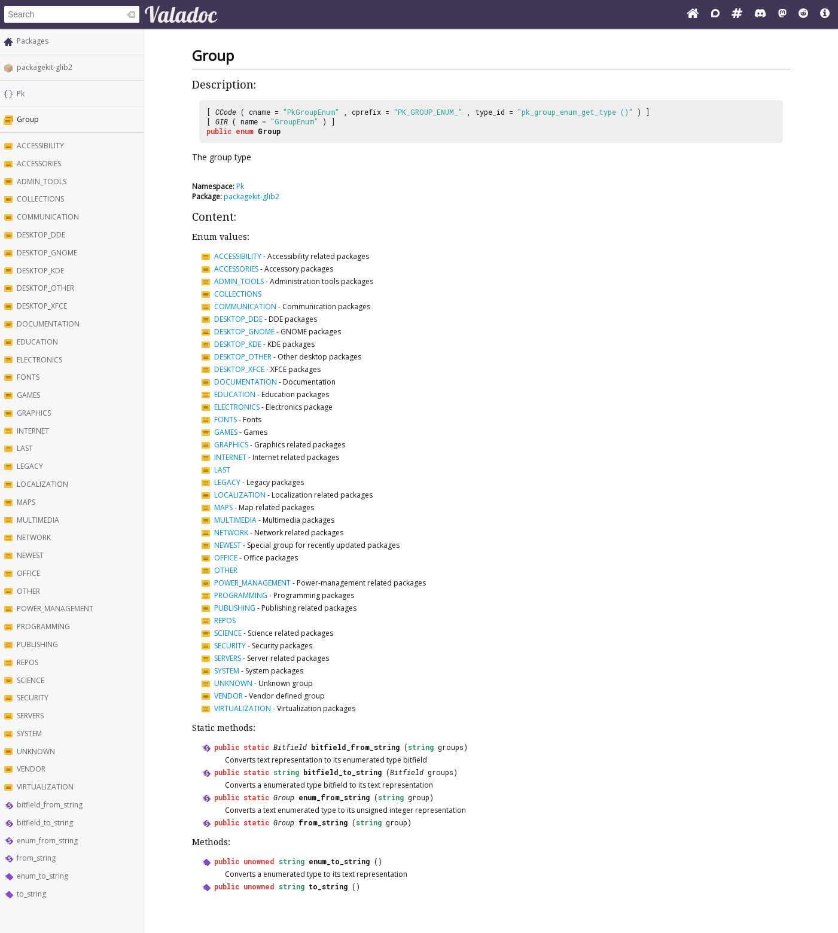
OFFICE (28, 573)
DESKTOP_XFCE (42, 306)
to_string (31, 894)
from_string (36, 858)
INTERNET (33, 431)
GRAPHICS (34, 413)
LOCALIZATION (42, 484)
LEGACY (30, 466)
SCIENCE (30, 680)
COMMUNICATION (48, 217)
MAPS (26, 502)
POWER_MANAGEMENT (55, 608)
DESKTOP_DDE (41, 235)
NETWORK (34, 537)
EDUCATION (37, 342)
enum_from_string (47, 841)
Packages (32, 41)
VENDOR (31, 769)
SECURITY (32, 698)
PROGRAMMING (43, 626)
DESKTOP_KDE (40, 271)
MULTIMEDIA (38, 520)
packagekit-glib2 (44, 67)
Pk (21, 94)
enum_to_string (42, 876)
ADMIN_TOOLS (41, 181)
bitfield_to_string (45, 823)
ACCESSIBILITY (40, 146)
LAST (25, 448)
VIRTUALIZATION (45, 787)
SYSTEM (29, 733)
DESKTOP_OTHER (45, 288)
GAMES (28, 395)
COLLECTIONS (40, 199)
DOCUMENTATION (48, 324)
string (421, 747)
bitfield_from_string (50, 805)
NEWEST (30, 555)
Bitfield (290, 747)
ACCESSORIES (39, 163)
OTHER (28, 591)
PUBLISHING (37, 644)
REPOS (27, 662)
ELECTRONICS (39, 360)
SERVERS (30, 716)
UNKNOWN (36, 751)
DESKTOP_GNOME (47, 253)
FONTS (28, 377)
